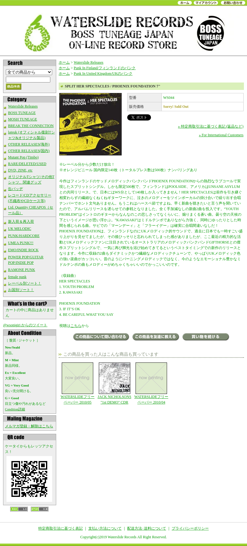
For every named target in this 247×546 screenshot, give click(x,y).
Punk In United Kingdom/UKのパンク (103, 73)
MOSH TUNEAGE (22, 119)
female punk (17, 277)
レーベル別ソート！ (24, 283)
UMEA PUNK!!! (20, 243)
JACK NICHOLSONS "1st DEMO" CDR (114, 383)
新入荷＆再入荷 (21, 221)
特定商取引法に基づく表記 (60, 528)
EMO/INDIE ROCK (23, 250)
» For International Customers (221, 135)
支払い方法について (105, 528)
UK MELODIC (19, 228)
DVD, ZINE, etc (20, 170)
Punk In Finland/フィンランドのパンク (105, 68)
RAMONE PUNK (21, 270)
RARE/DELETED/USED (27, 164)
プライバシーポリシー (190, 528)
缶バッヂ (15, 189)
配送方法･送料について (146, 528)
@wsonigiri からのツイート (25, 325)
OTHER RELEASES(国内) (28, 151)
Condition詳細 (15, 409)
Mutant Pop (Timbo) (23, 157)
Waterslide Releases (23, 106)
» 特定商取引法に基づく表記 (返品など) (211, 126)
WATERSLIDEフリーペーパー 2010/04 (151, 383)
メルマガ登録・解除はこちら (29, 426)
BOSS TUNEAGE (22, 113)
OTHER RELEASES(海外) (28, 144)
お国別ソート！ (21, 290)
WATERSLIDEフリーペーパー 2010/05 (77, 383)
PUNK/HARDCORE (24, 236)
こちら (76, 326)
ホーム (64, 62)
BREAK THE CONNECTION (31, 126)
